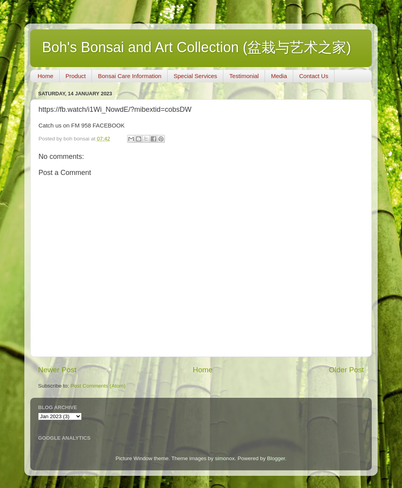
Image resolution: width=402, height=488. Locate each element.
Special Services (195, 76)
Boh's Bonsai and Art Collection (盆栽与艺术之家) (196, 47)
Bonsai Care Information (129, 76)
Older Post (346, 370)
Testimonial (244, 76)
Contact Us (313, 76)
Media (279, 76)
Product (76, 76)
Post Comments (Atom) (98, 386)
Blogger (276, 458)
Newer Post (57, 370)
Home (45, 76)
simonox (224, 458)
